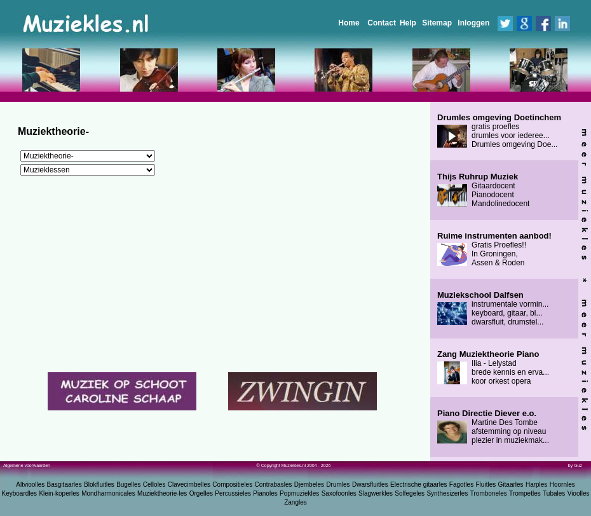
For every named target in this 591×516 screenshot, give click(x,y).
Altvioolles (30, 484)
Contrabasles (273, 484)
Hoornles (562, 484)
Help (408, 22)
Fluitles (486, 484)
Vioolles (578, 493)
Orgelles (201, 493)
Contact (381, 22)
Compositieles (232, 484)
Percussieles (233, 493)
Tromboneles (488, 493)
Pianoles (265, 493)
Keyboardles (19, 493)
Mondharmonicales (108, 493)
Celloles (154, 484)
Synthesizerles (447, 493)
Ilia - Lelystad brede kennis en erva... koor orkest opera (493, 368)
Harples (536, 484)
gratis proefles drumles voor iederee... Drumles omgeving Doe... (499, 131)
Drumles (338, 484)
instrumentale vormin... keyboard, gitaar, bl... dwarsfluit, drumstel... (492, 308)
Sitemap (437, 22)
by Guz (575, 465)
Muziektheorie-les (162, 493)
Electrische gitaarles (418, 484)
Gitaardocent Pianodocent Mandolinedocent (483, 190)
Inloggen (473, 22)
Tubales (554, 493)
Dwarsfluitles (370, 484)
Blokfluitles (99, 484)
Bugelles (128, 484)
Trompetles (525, 493)
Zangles (295, 502)
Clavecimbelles (189, 484)
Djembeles (309, 484)
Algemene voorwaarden (26, 465)
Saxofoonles (339, 493)
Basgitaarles (64, 484)
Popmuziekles (299, 493)
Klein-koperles (59, 493)
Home (348, 22)
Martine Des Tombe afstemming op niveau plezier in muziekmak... (493, 427)
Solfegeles (410, 493)
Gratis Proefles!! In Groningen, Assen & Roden (494, 249)
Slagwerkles (375, 493)
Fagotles (461, 484)
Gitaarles (511, 484)
